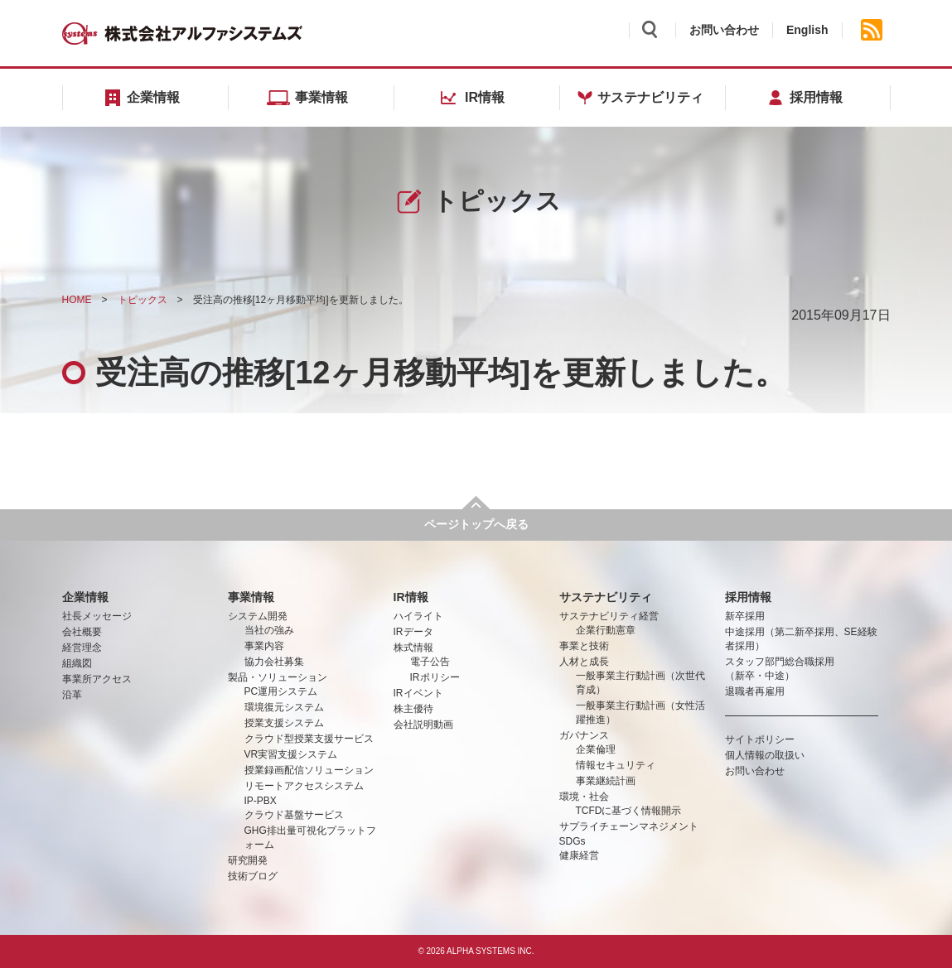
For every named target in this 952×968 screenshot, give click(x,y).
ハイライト (418, 616)
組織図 (77, 663)
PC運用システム (281, 691)
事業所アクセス (97, 679)
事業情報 (251, 597)
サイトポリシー (760, 739)
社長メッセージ (97, 616)
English (807, 29)
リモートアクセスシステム (304, 786)
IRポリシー (435, 677)
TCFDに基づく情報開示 (629, 810)
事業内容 (264, 646)
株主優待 (413, 709)
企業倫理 (596, 749)
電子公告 (430, 661)
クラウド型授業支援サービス (309, 738)
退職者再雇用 (755, 691)
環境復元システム (284, 707)
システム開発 (258, 616)
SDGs (572, 841)
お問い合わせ (724, 29)
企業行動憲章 (605, 630)
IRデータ (413, 632)
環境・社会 (584, 796)
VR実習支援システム (291, 754)
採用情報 (748, 597)
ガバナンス (584, 735)
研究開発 (248, 860)
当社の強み (269, 630)
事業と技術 (584, 646)
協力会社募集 (274, 661)
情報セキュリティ (615, 765)
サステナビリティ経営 (609, 616)
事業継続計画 (605, 781)
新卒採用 (745, 616)
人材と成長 (584, 661)
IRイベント (418, 693)
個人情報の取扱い (765, 755)
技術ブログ (253, 876)
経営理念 (82, 647)
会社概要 (82, 632)
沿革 (72, 695)
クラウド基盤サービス (294, 815)
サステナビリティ (605, 597)
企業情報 (85, 597)
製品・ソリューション (277, 677)
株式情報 (413, 647)
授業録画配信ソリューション (309, 770)
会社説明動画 (423, 724)
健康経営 (579, 855)
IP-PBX (260, 801)
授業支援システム (284, 723)
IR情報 (411, 597)
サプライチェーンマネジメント (628, 826)
